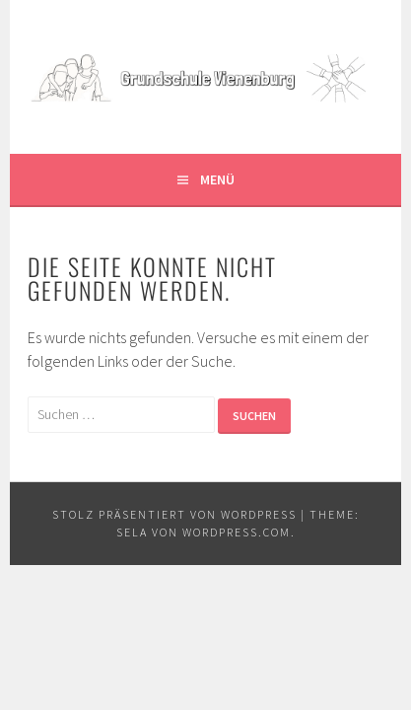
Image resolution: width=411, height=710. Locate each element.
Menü (217, 179)
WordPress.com (236, 532)
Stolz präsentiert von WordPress (174, 514)
